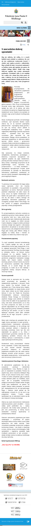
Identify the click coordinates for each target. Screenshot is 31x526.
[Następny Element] (12, 33)
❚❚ (3, 33)
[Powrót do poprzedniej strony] (28, 45)
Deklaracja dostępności (10, 2)
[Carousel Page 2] (17, 33)
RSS (2, 2)
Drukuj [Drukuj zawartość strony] (22, 44)
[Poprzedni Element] (8, 33)
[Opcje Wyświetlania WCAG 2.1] (26, 22)
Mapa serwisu (21, 2)
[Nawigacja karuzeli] (10, 33)
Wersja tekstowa (5, 4)
